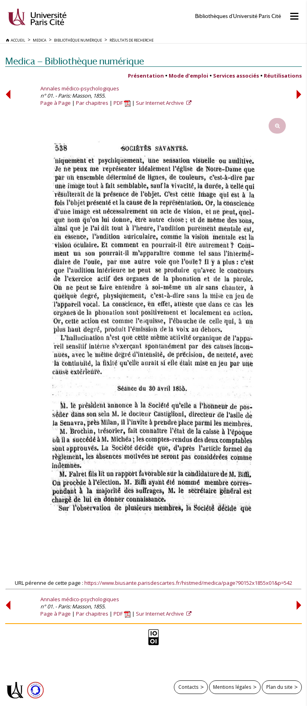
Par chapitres (92, 102)
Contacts (188, 687)
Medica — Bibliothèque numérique (74, 61)
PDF (122, 102)
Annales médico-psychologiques (79, 88)
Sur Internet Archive (160, 102)
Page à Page (55, 102)
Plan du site (279, 687)
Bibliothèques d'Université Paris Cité (238, 16)
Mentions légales (232, 687)
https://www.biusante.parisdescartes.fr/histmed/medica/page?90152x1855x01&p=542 (188, 582)
